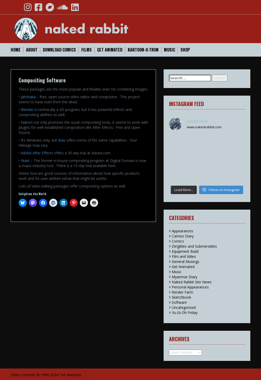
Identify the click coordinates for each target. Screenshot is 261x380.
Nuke (25, 160)
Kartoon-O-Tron (143, 50)
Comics (178, 241)
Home (16, 50)
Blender (27, 109)
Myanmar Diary (184, 276)
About (31, 50)
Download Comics (59, 50)
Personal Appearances (190, 287)
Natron (27, 122)
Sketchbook (181, 297)
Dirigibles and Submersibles (194, 246)
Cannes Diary (183, 236)
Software (179, 302)
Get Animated (109, 50)
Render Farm (182, 292)
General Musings (185, 261)
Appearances (182, 231)
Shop (185, 50)
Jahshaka (28, 96)
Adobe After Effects (37, 152)
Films (86, 50)
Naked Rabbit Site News (192, 282)
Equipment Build (185, 251)
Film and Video (184, 256)
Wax (61, 140)
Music (169, 50)
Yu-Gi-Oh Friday (185, 312)
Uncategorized (184, 307)
